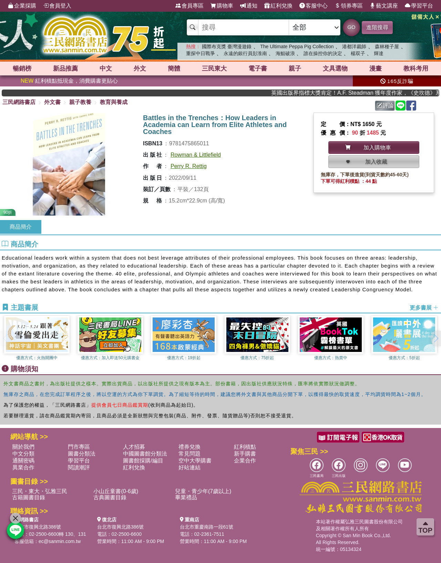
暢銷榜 (22, 68)
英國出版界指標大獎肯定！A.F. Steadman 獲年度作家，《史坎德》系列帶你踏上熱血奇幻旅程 (361, 93)
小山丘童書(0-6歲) (115, 491)
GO (351, 27)
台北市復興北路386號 (37, 527)
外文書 (52, 102)
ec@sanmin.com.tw (60, 541)
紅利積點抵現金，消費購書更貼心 (69, 81)
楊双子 (358, 53)
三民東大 (214, 68)
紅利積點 (245, 447)
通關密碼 (23, 460)
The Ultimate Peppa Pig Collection (297, 46)
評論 (385, 105)
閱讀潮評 (79, 467)
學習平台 (419, 6)
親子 (295, 68)
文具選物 (335, 68)
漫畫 (375, 68)
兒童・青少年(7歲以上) (203, 491)
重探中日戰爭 (200, 53)
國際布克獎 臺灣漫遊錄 (227, 46)
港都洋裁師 (354, 46)
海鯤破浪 (285, 53)
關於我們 (23, 447)
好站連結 (189, 467)
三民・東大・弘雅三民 (39, 491)
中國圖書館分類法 (145, 454)
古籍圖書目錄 (28, 497)
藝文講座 (384, 6)
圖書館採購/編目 (143, 460)
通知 (248, 6)
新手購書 (245, 454)
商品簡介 (21, 227)
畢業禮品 (186, 497)
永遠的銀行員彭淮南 (245, 53)
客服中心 (313, 6)
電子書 (257, 68)
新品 (65, 68)
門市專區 (79, 447)
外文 (140, 68)
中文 (106, 68)
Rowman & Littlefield (196, 155)
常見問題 (189, 454)
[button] (436, 338)
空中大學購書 (195, 460)
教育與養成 (113, 102)
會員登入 (57, 6)
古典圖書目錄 (109, 497)
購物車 (222, 6)
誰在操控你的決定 (323, 53)
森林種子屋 (387, 46)
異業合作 (23, 467)
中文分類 (23, 454)
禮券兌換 (189, 447)
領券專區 (349, 6)
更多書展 (424, 308)
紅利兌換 (278, 6)
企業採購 (22, 6)
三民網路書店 (18, 102)
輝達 (378, 53)
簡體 (174, 68)
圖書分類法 (81, 454)
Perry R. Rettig (189, 166)
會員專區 (189, 6)
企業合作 (245, 460)
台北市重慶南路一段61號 (207, 527)
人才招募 (134, 447)
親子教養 (80, 102)
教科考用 (415, 68)
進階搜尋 (377, 27)
